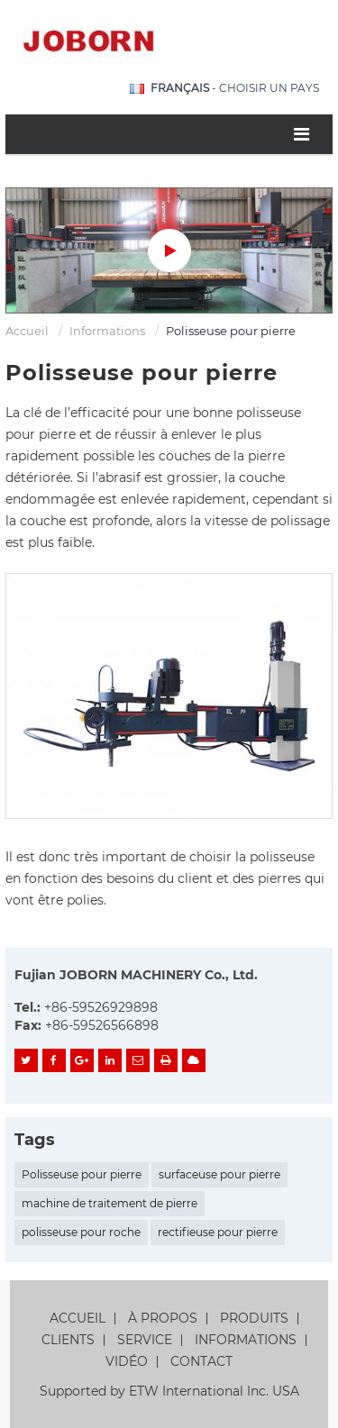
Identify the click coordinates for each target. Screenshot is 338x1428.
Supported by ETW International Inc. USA (169, 1391)
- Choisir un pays (235, 88)
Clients (68, 1340)
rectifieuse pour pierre (218, 1232)
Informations (107, 330)
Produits (254, 1318)
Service (144, 1340)
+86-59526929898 (101, 1007)
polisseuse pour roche (81, 1232)
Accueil (27, 330)
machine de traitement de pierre (109, 1203)
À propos (162, 1318)
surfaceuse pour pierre (219, 1174)
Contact (201, 1362)
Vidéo (126, 1362)
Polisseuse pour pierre (82, 1174)
